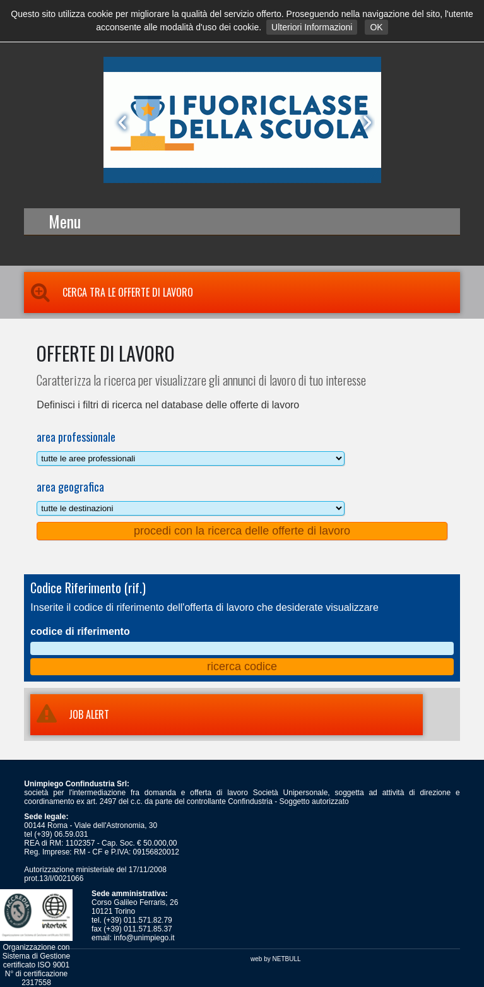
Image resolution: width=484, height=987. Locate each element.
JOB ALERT (69, 714)
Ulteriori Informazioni (311, 27)
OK (376, 27)
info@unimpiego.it (144, 937)
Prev (120, 122)
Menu (65, 221)
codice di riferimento (79, 631)
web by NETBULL (275, 958)
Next (365, 122)
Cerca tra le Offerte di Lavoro (108, 292)
